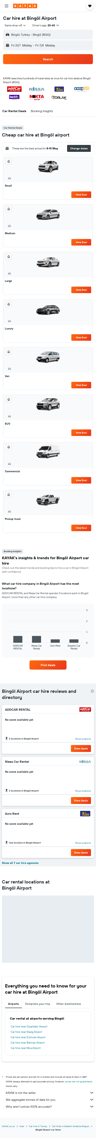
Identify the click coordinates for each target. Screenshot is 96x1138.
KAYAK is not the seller (50, 1092)
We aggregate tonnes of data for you (50, 1099)
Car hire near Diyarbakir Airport (29, 1026)
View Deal (81, 194)
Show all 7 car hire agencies (20, 863)
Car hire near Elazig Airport (26, 1032)
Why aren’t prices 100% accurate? (50, 1106)
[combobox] (15, 25)
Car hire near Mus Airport (26, 1048)
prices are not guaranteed (78, 1081)
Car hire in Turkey (38, 1126)
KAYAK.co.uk (8, 1126)
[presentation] (92, 691)
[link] (47, 665)
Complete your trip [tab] (37, 1004)
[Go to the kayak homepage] (25, 6)
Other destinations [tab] (68, 1004)
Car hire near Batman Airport (28, 1042)
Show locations (83, 738)
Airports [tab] (13, 1004)
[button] (6, 6)
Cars (21, 1126)
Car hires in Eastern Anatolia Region (70, 1126)
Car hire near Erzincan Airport (28, 1037)
